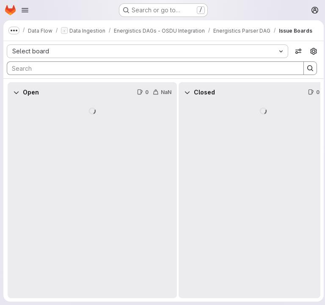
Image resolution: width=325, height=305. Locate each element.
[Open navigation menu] (25, 10)
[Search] (150, 68)
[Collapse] (16, 92)
